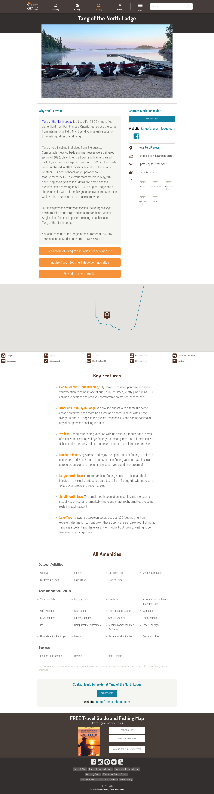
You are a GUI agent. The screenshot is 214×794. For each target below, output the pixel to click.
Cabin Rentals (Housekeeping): (80, 387)
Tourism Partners (122, 769)
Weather (135, 769)
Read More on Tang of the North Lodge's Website (79, 251)
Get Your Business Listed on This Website (99, 779)
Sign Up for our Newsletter (127, 749)
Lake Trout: (67, 517)
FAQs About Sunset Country (115, 774)
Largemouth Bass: (71, 476)
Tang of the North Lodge (57, 122)
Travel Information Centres (100, 769)
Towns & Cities (80, 769)
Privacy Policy (126, 779)
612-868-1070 (152, 119)
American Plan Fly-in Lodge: (78, 408)
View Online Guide (127, 738)
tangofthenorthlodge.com (158, 128)
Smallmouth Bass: (71, 497)
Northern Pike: (69, 455)
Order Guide (127, 730)
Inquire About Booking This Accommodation (79, 262)
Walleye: (65, 434)
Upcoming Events (93, 774)
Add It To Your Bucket (79, 274)
